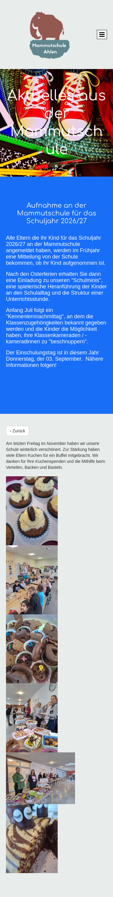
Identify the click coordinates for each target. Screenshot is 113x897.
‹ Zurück (17, 430)
